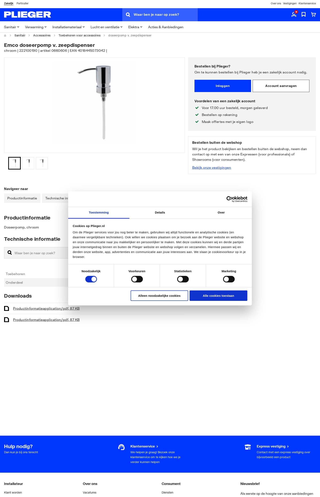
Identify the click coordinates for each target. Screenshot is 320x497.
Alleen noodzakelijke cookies (159, 295)
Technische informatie (63, 198)
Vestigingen (290, 3)
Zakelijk (8, 3)
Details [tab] (160, 212)
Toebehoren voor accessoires (80, 35)
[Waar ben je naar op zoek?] (166, 14)
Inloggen (223, 86)
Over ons (276, 3)
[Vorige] (176, 163)
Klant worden (13, 492)
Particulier (22, 3)
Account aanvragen (281, 86)
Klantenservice (307, 3)
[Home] (5, 35)
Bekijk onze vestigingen (211, 167)
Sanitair (19, 35)
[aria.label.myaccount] (293, 14)
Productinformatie (22, 198)
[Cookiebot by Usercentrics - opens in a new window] (229, 199)
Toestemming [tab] (99, 212)
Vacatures (89, 492)
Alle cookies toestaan (218, 295)
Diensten (167, 492)
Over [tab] (221, 212)
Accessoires (42, 35)
